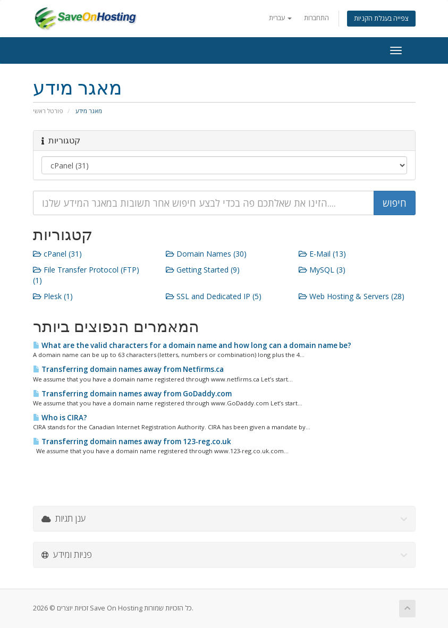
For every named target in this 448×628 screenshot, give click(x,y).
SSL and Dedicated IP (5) (213, 296)
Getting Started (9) (203, 270)
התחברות (316, 17)
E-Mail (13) (322, 254)
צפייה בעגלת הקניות (381, 18)
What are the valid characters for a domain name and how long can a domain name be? (192, 345)
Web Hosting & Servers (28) (351, 296)
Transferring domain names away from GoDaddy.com (132, 393)
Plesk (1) (53, 296)
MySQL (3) (322, 270)
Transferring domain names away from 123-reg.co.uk (132, 441)
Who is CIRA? (60, 417)
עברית (280, 17)
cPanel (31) (57, 254)
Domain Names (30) (206, 254)
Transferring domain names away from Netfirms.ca (128, 369)
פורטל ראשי (48, 111)
